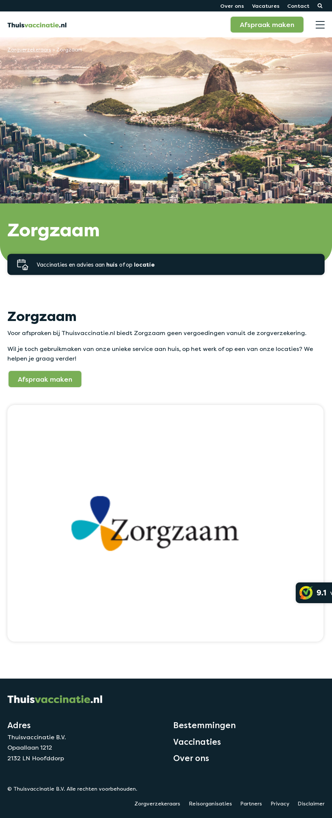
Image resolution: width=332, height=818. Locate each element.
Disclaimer (311, 803)
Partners (251, 803)
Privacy (280, 803)
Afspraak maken (267, 24)
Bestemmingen (204, 725)
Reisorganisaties (210, 803)
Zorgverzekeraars (29, 50)
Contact (298, 5)
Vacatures (265, 5)
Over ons (232, 5)
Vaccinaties (197, 741)
